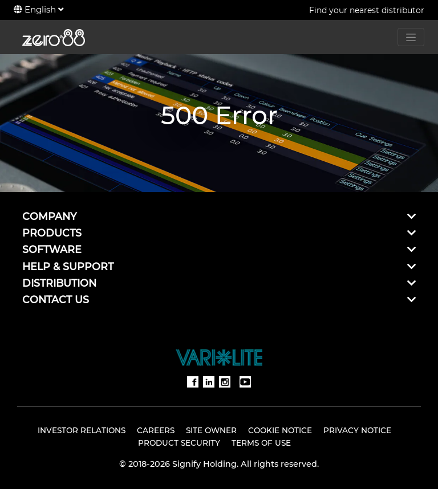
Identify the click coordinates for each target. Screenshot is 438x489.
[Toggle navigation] (411, 37)
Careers (156, 430)
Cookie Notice (280, 430)
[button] (411, 216)
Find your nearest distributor (366, 10)
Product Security (179, 442)
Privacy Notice (357, 430)
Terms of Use (261, 442)
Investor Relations (81, 430)
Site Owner (211, 430)
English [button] (38, 9)
